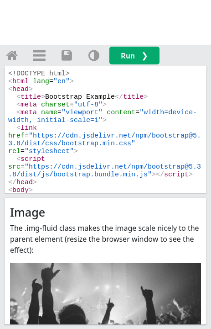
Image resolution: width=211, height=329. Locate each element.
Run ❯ (134, 55)
